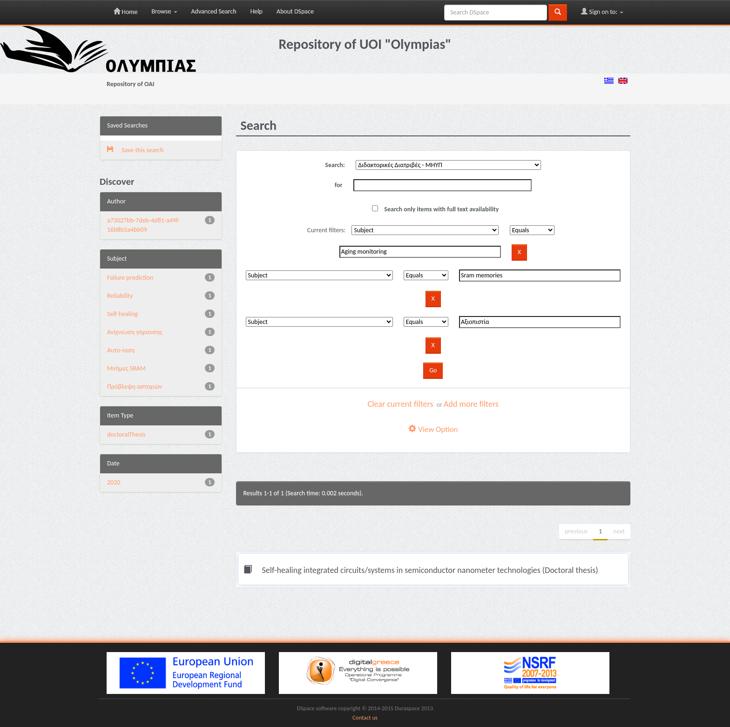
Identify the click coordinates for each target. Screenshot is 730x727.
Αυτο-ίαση (121, 350)
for (339, 185)
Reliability (120, 296)
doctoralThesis (126, 434)
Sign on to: (602, 11)
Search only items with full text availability (435, 209)
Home (125, 11)
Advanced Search (214, 11)
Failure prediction (130, 278)
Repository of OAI (130, 84)
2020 (113, 482)
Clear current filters (400, 404)
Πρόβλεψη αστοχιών (134, 386)
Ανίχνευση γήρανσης (134, 332)
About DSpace (295, 11)
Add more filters (471, 404)
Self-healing (122, 314)
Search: (335, 165)
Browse (164, 11)
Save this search (135, 150)
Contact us (365, 717)
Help (256, 11)
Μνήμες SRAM (126, 368)
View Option (433, 429)
